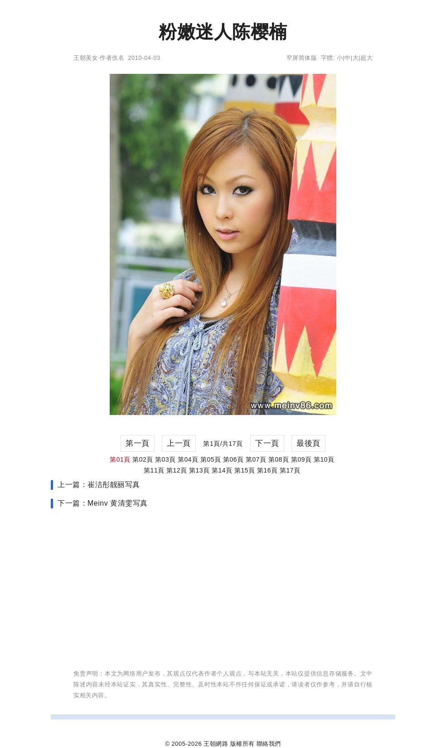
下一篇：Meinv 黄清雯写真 (103, 503)
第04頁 (188, 459)
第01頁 (120, 459)
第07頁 (256, 459)
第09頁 (301, 459)
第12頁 (176, 470)
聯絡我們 (269, 743)
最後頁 (308, 443)
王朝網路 (216, 743)
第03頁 (165, 459)
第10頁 (324, 459)
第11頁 (154, 470)
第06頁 (233, 459)
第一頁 (138, 443)
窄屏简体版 (301, 57)
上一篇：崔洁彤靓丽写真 (99, 484)
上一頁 (179, 443)
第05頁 (210, 459)
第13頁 (199, 470)
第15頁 (244, 470)
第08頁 (278, 459)
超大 (366, 57)
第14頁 (222, 470)
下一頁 (267, 443)
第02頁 (142, 459)
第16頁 (267, 470)
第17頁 (290, 470)
